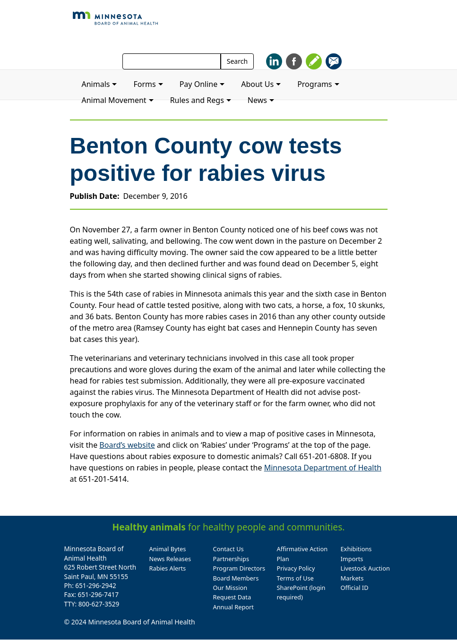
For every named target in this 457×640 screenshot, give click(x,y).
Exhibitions (356, 549)
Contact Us (228, 549)
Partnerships (231, 559)
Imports (352, 559)
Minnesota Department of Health (322, 467)
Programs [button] (314, 84)
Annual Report (233, 607)
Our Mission (230, 587)
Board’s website (127, 445)
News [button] (257, 100)
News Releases (170, 559)
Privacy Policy (296, 568)
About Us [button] (257, 84)
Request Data (232, 597)
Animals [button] (96, 84)
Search (237, 61)
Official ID (355, 587)
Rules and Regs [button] (197, 100)
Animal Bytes (167, 549)
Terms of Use (295, 578)
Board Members (236, 578)
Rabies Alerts (167, 568)
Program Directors (239, 568)
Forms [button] (144, 84)
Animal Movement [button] (114, 100)
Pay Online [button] (199, 84)
